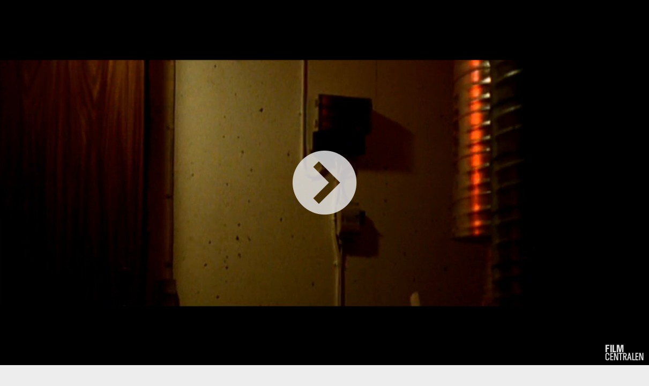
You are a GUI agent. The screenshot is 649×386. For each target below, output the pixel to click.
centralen (624, 352)
